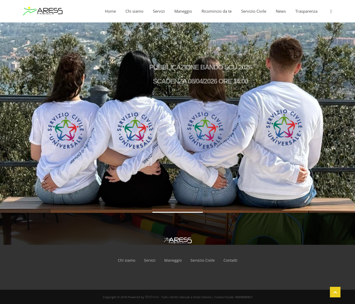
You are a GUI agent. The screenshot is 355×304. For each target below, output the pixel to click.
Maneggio (173, 260)
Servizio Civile (202, 260)
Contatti (230, 260)
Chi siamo (126, 260)
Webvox (152, 296)
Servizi (150, 260)
